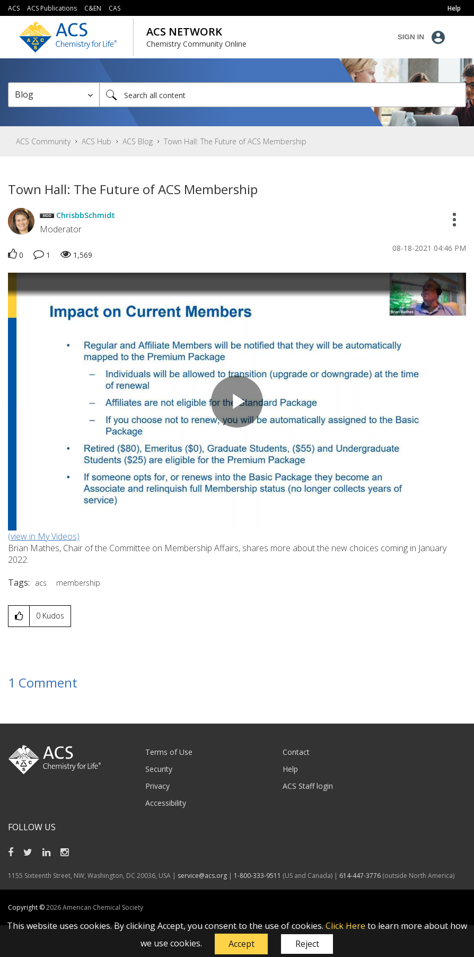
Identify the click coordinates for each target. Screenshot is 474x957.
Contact (296, 752)
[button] (241, 944)
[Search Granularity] (53, 95)
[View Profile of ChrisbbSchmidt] (85, 215)
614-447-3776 (360, 875)
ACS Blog (137, 141)
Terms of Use (168, 752)
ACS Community (43, 141)
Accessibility (165, 803)
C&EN (92, 8)
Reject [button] (307, 944)
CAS (114, 8)
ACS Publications (52, 8)
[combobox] (282, 94)
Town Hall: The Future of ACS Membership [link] (235, 141)
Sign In (411, 37)
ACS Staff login (308, 786)
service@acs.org (202, 875)
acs (41, 583)
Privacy (157, 786)
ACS (14, 8)
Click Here (345, 926)
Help (290, 769)
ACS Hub (96, 141)
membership (78, 583)
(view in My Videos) (44, 536)
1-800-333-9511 (257, 875)
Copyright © (27, 907)
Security (158, 769)
